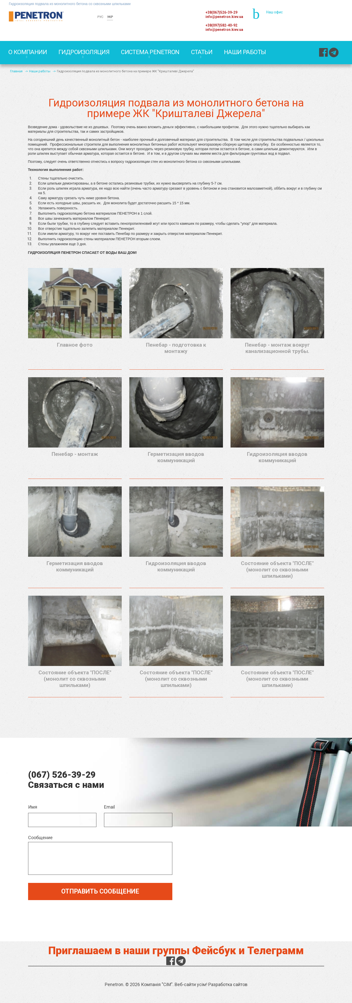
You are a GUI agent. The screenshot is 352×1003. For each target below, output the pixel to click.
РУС (100, 17)
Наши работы (245, 52)
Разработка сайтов (227, 984)
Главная (16, 71)
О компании (27, 52)
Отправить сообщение (100, 891)
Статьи (201, 52)
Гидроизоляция (83, 52)
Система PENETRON (150, 52)
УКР (110, 17)
